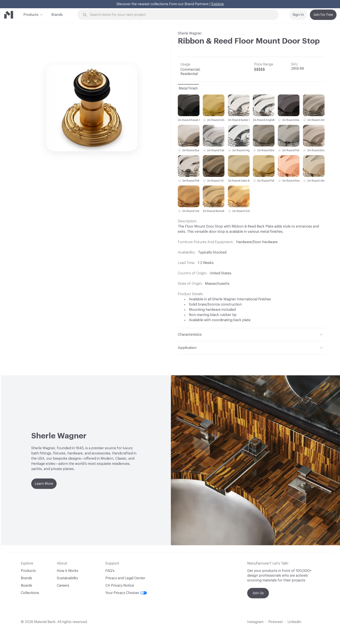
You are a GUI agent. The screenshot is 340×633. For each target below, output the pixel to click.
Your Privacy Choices (126, 593)
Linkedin (294, 622)
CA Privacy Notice (119, 585)
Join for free (323, 14)
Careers (63, 585)
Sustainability (67, 578)
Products (30, 14)
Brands (57, 14)
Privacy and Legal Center (125, 578)
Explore (217, 4)
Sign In (298, 14)
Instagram (255, 622)
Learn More (44, 483)
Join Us (258, 593)
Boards (26, 585)
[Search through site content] (180, 14)
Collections (30, 593)
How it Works (67, 571)
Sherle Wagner (190, 33)
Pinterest (275, 622)
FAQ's (109, 571)
